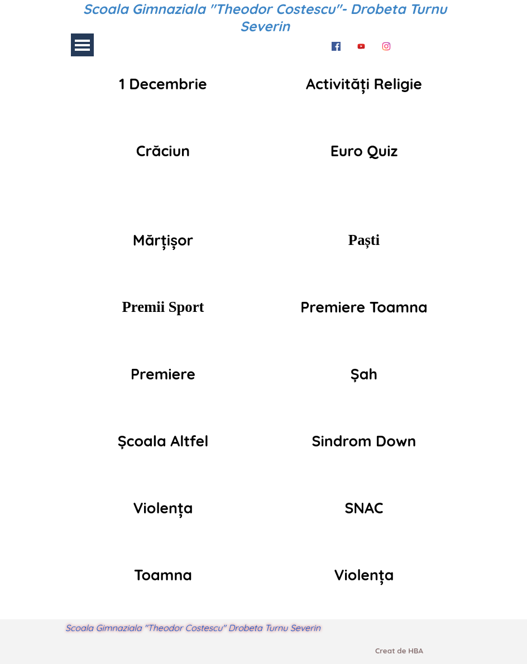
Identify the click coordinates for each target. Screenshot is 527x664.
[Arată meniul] (82, 44)
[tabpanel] (163, 84)
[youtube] (361, 44)
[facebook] (336, 44)
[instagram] (386, 44)
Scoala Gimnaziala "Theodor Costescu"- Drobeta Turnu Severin (267, 17)
